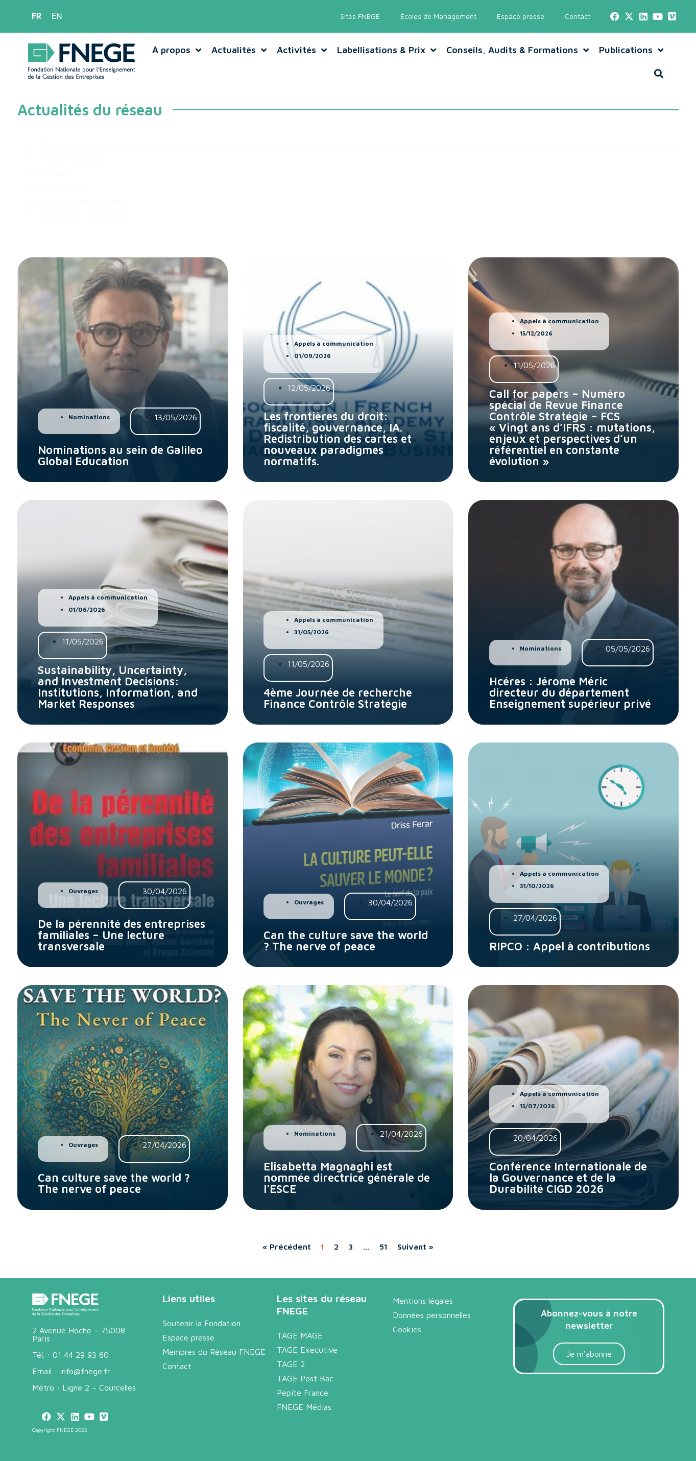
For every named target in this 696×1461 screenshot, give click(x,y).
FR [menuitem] (36, 16)
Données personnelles (432, 1315)
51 (383, 1246)
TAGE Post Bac (305, 1378)
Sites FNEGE (360, 16)
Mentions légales (423, 1300)
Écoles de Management (438, 16)
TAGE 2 (291, 1364)
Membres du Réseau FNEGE (214, 1351)
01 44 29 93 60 (81, 1354)
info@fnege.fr (85, 1371)
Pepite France (302, 1392)
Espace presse (520, 16)
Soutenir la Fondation (201, 1323)
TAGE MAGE (300, 1335)
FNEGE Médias (304, 1406)
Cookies (407, 1329)
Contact (577, 16)
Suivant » (415, 1246)
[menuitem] (36, 16)
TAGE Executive (307, 1349)
